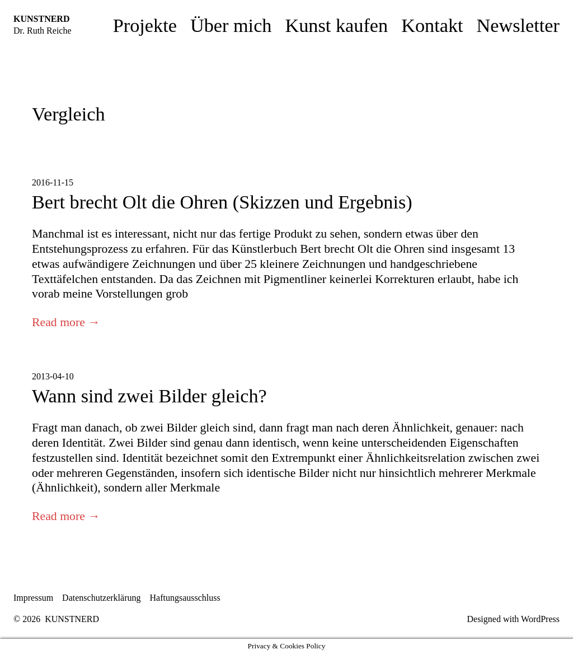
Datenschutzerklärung (101, 597)
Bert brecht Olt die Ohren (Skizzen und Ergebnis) (222, 201)
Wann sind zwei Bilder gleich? (149, 395)
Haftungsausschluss (185, 597)
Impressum (33, 597)
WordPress (540, 619)
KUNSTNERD (41, 19)
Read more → (66, 322)
